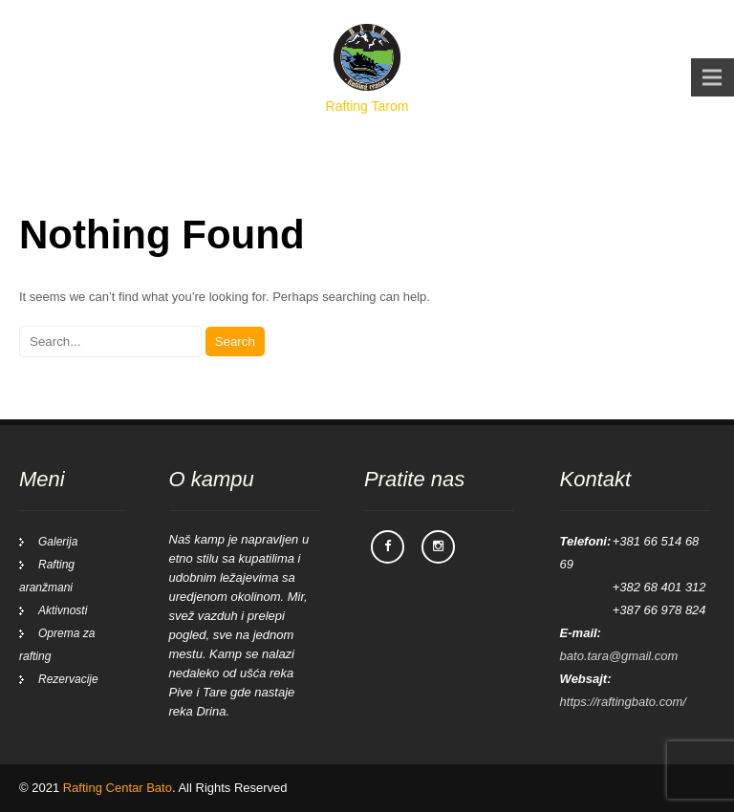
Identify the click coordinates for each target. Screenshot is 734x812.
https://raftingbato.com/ (623, 701)
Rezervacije (68, 679)
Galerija (57, 541)
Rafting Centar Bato (117, 787)
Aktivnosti (62, 610)
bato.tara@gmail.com (619, 656)
